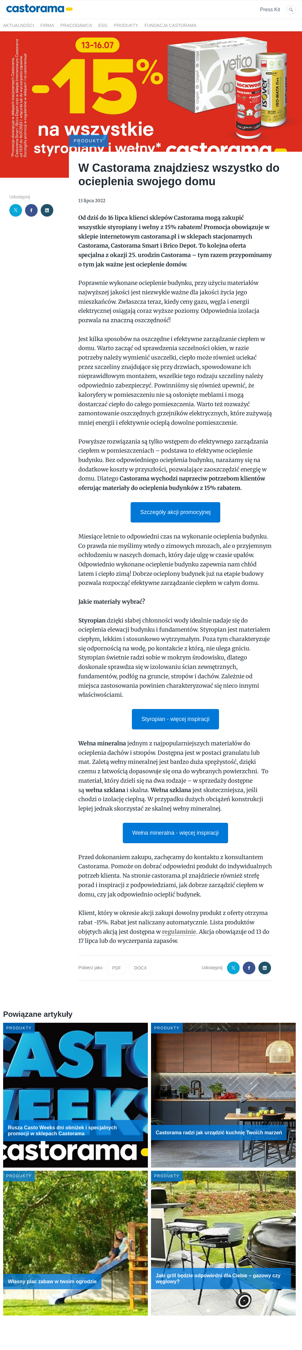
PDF (116, 967)
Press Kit (270, 9)
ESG (103, 25)
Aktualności (18, 25)
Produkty (126, 25)
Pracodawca (76, 25)
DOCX (140, 967)
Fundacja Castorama (170, 25)
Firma (47, 25)
